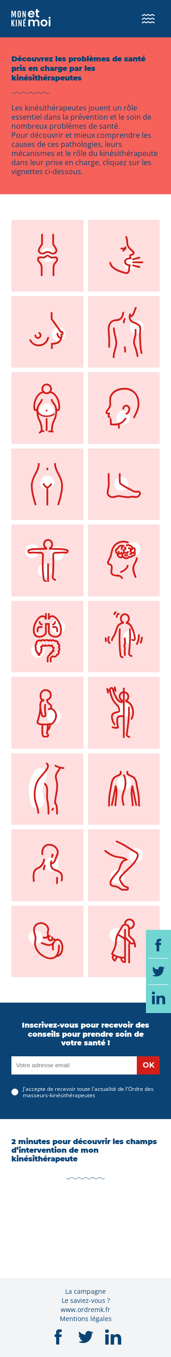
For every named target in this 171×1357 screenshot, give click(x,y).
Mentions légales (86, 1318)
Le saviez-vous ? (86, 1300)
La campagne (85, 1291)
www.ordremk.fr (85, 1309)
